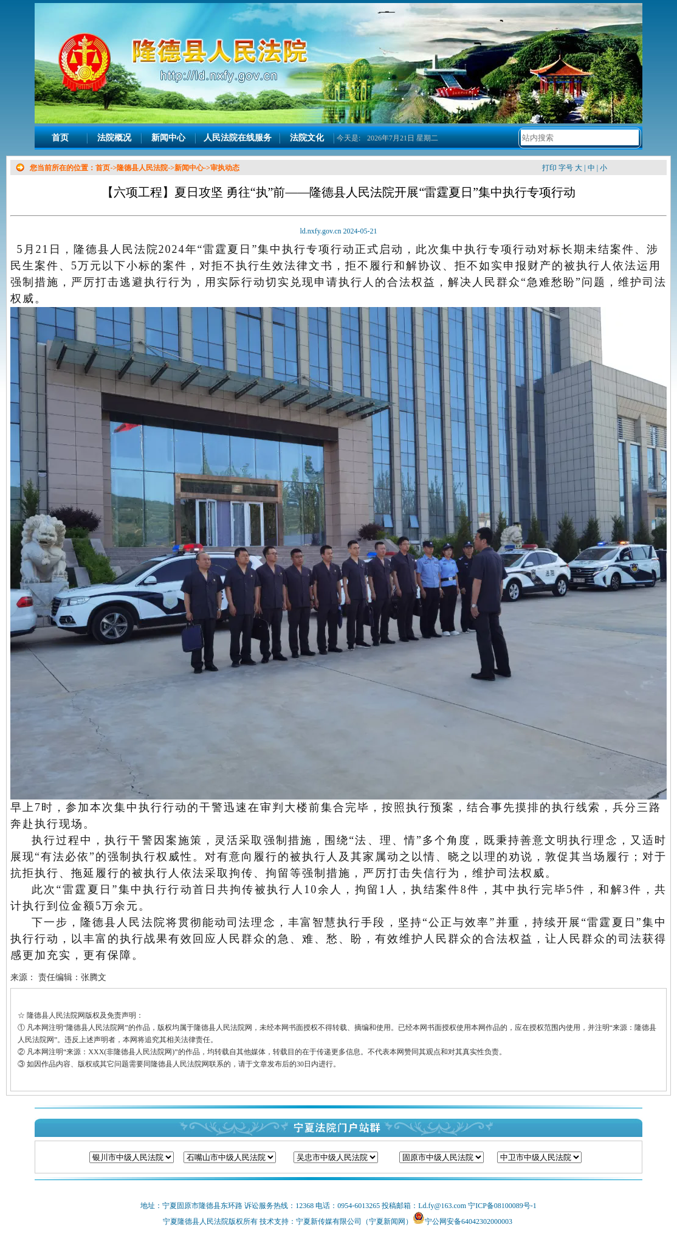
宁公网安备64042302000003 (468, 1221)
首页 (60, 137)
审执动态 (224, 168)
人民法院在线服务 (238, 137)
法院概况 (114, 137)
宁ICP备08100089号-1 (501, 1205)
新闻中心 (168, 137)
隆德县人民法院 (142, 168)
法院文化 (307, 137)
